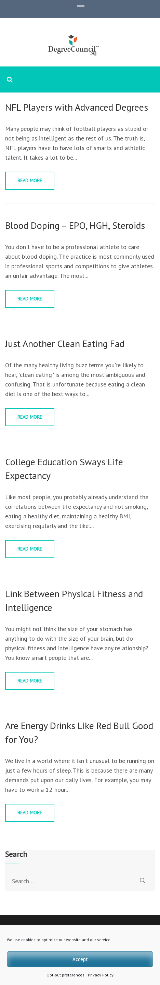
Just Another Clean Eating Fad (64, 343)
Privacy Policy (101, 974)
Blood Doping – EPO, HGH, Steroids (75, 225)
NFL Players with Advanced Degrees (76, 107)
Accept (80, 959)
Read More (29, 180)
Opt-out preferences (65, 974)
